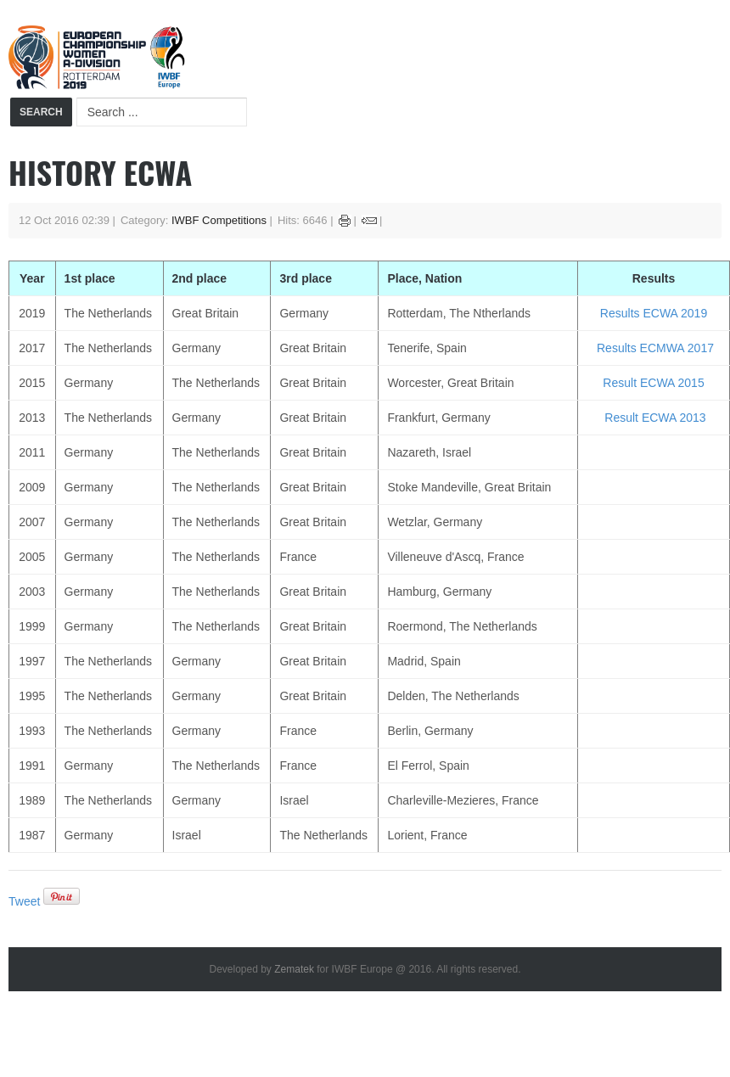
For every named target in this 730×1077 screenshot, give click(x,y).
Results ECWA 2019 (653, 313)
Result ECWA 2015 (653, 383)
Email (369, 221)
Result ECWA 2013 (654, 417)
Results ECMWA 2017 (655, 348)
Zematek (294, 969)
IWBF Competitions (219, 220)
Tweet (24, 901)
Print (345, 221)
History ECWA (100, 171)
